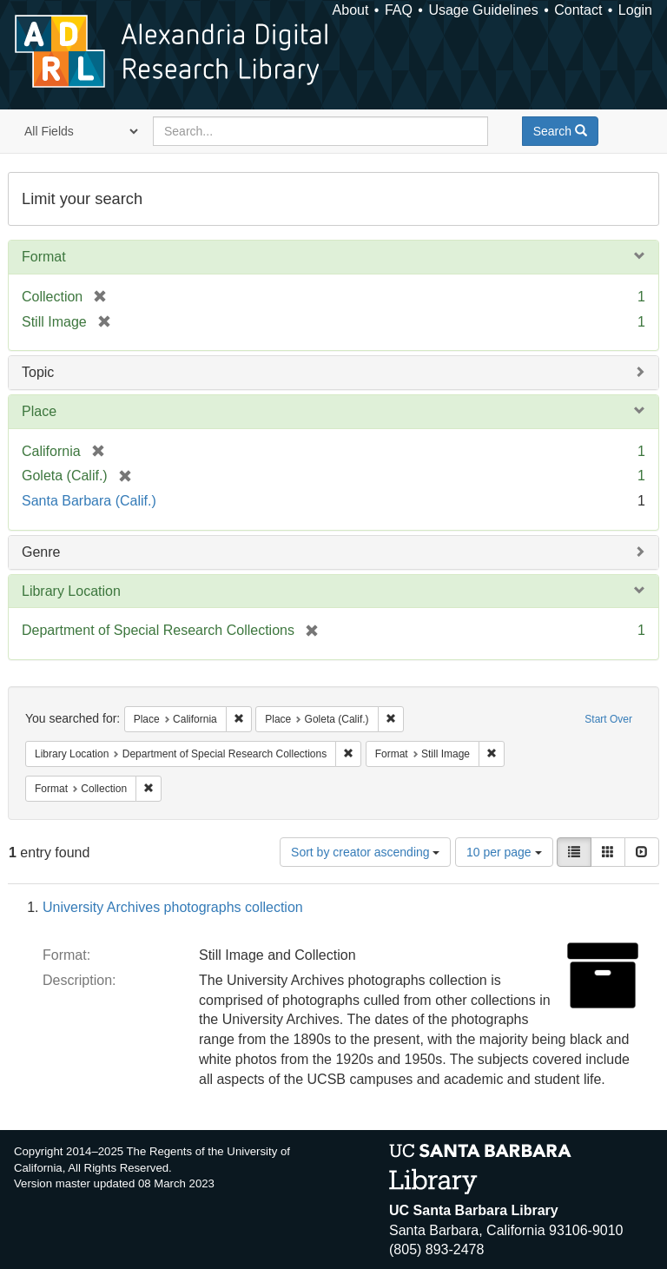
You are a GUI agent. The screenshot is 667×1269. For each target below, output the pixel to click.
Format (44, 256)
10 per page (504, 852)
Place (39, 411)
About (351, 10)
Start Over (608, 719)
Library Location (71, 591)
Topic (38, 372)
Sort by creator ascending (365, 852)
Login (635, 10)
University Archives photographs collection (173, 907)
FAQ (399, 10)
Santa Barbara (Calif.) (89, 500)
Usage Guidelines (483, 10)
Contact (578, 10)
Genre (41, 552)
